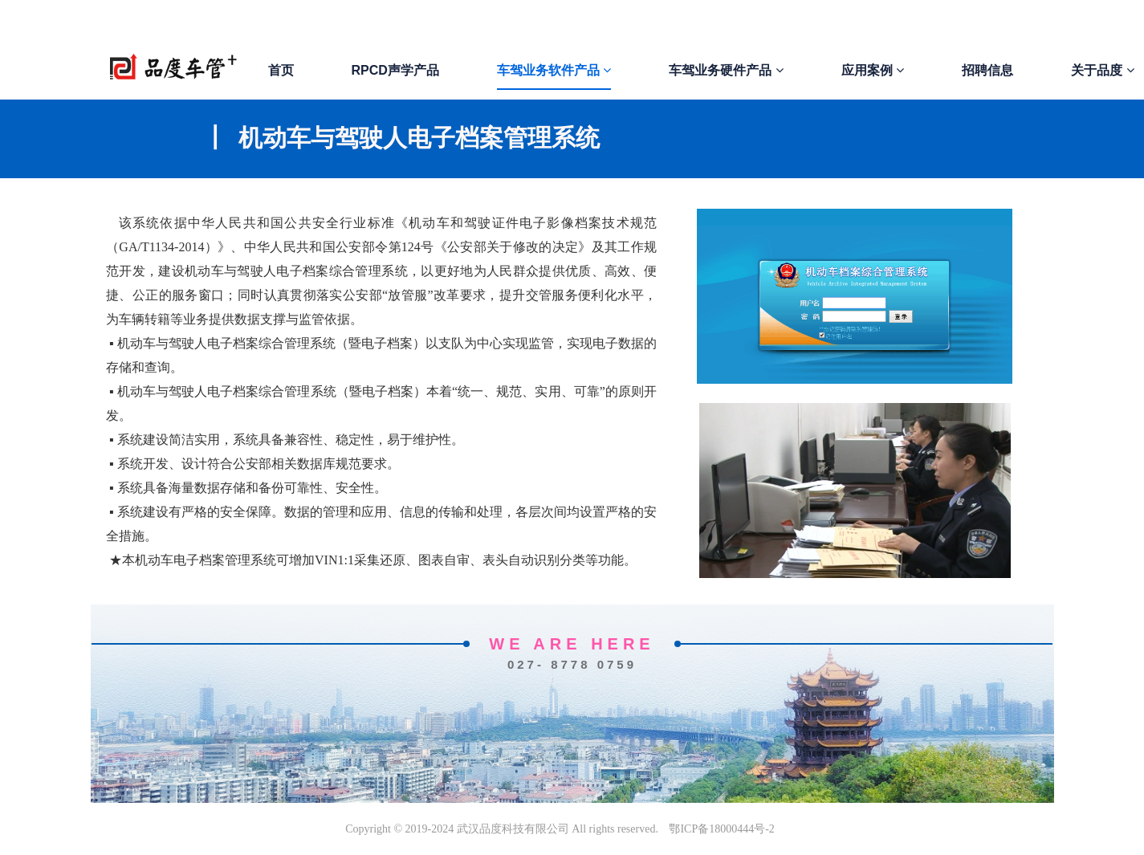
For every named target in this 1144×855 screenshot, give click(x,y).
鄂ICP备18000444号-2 (721, 829)
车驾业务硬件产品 (726, 70)
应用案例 (872, 70)
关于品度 (1102, 70)
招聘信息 (987, 70)
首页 (281, 70)
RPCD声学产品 (395, 70)
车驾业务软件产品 (554, 70)
